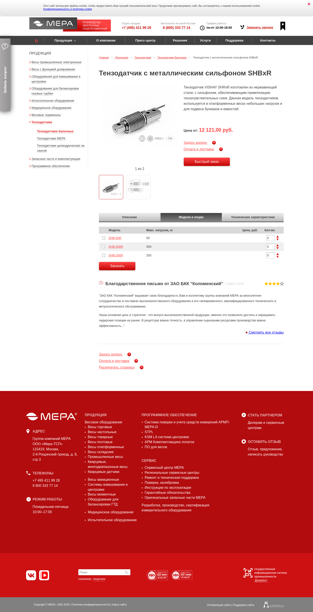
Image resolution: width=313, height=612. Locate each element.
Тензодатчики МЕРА (51, 138)
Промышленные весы (105, 457)
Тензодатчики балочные (55, 131)
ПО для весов (156, 447)
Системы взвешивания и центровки (108, 487)
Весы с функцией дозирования (53, 69)
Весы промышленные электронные (57, 62)
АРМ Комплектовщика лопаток (169, 442)
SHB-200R (115, 255)
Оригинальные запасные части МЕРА (175, 497)
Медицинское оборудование (52, 108)
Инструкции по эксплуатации (168, 487)
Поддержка (234, 40)
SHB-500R (115, 246)
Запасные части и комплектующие (56, 159)
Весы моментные (102, 494)
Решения (180, 40)
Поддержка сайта (243, 605)
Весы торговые (100, 427)
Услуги (205, 40)
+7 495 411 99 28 (46, 480)
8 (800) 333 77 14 (176, 28)
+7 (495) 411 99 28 (136, 28)
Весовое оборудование (103, 422)
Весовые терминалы (46, 115)
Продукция (63, 40)
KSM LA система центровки (167, 437)
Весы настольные (102, 432)
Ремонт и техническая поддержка (172, 477)
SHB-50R (114, 238)
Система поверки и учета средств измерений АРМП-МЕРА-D (187, 424)
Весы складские (101, 452)
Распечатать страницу (117, 367)
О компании (105, 40)
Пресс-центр (145, 40)
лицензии (99, 578)
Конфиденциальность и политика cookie (67, 9)
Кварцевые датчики (103, 472)
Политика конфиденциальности (91, 604)
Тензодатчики (42, 122)
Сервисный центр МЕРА (164, 467)
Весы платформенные (106, 447)
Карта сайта (119, 604)
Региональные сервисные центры (172, 472)
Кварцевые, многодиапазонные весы (108, 464)
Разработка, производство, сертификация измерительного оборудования (175, 507)
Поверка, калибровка (162, 482)
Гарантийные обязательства (167, 492)
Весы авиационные (103, 479)
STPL (149, 432)
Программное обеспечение (51, 166)
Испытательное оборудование (53, 100)
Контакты (268, 40)
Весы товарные (100, 437)
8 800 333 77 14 (45, 485)
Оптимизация (219, 605)
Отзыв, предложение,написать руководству (265, 451)
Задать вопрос (195, 143)
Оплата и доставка (199, 149)
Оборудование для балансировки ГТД (103, 501)
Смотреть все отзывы (265, 332)
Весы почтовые (100, 442)
